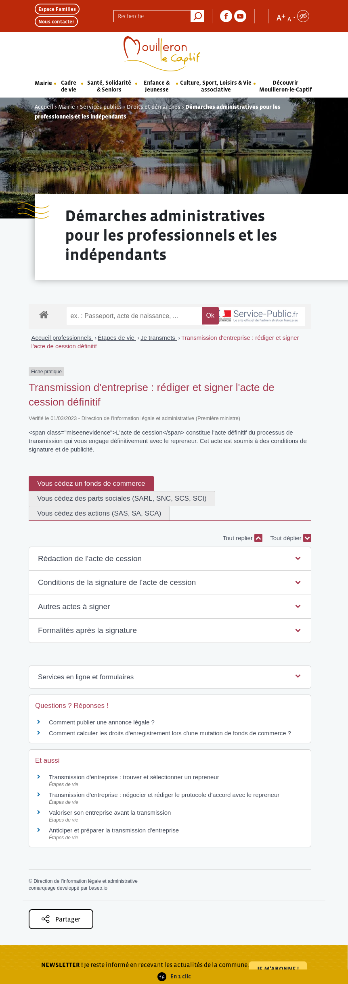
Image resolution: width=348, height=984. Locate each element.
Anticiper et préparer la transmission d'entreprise (114, 830)
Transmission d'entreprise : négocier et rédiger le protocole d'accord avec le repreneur (164, 794)
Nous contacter (56, 22)
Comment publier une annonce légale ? (102, 722)
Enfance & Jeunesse (157, 86)
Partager (61, 919)
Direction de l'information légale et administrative (86, 881)
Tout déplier (290, 538)
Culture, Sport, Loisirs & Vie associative (216, 86)
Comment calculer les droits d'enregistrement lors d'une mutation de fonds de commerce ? (170, 733)
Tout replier (242, 538)
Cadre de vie (68, 86)
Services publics (101, 107)
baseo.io (98, 888)
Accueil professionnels (62, 337)
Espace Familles (57, 9)
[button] (170, 559)
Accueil (44, 107)
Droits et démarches (153, 107)
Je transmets (158, 337)
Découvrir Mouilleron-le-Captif (285, 86)
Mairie (43, 83)
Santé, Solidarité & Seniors (109, 86)
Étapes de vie (117, 337)
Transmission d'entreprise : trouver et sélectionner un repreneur (134, 777)
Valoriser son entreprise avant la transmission (110, 812)
